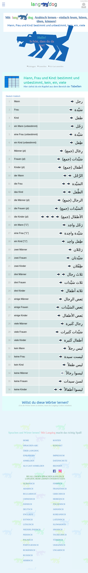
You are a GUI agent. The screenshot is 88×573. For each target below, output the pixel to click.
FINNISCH (57, 484)
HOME (26, 440)
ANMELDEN (28, 461)
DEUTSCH (27, 509)
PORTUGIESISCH (30, 545)
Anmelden (41, 66)
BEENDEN (57, 466)
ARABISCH (28, 489)
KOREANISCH (59, 514)
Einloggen (31, 66)
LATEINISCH (59, 520)
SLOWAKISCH (59, 524)
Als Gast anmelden (55, 66)
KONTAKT (58, 446)
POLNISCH (28, 540)
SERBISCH (28, 560)
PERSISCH (27, 535)
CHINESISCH (29, 499)
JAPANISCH (58, 509)
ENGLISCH (28, 514)
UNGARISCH (59, 550)
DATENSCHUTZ (60, 461)
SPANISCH (57, 530)
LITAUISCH (28, 524)
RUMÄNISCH (29, 550)
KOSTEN (57, 440)
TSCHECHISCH (60, 535)
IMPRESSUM (59, 456)
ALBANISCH (28, 484)
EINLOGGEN (29, 456)
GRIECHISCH (59, 494)
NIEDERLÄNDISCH (31, 530)
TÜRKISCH (58, 540)
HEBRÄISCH (58, 499)
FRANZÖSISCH (60, 489)
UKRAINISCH (59, 545)
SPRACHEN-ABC (30, 446)
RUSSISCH (28, 555)
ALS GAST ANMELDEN (33, 466)
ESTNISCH (28, 520)
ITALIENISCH (59, 504)
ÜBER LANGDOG (31, 451)
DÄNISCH (27, 504)
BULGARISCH (29, 494)
